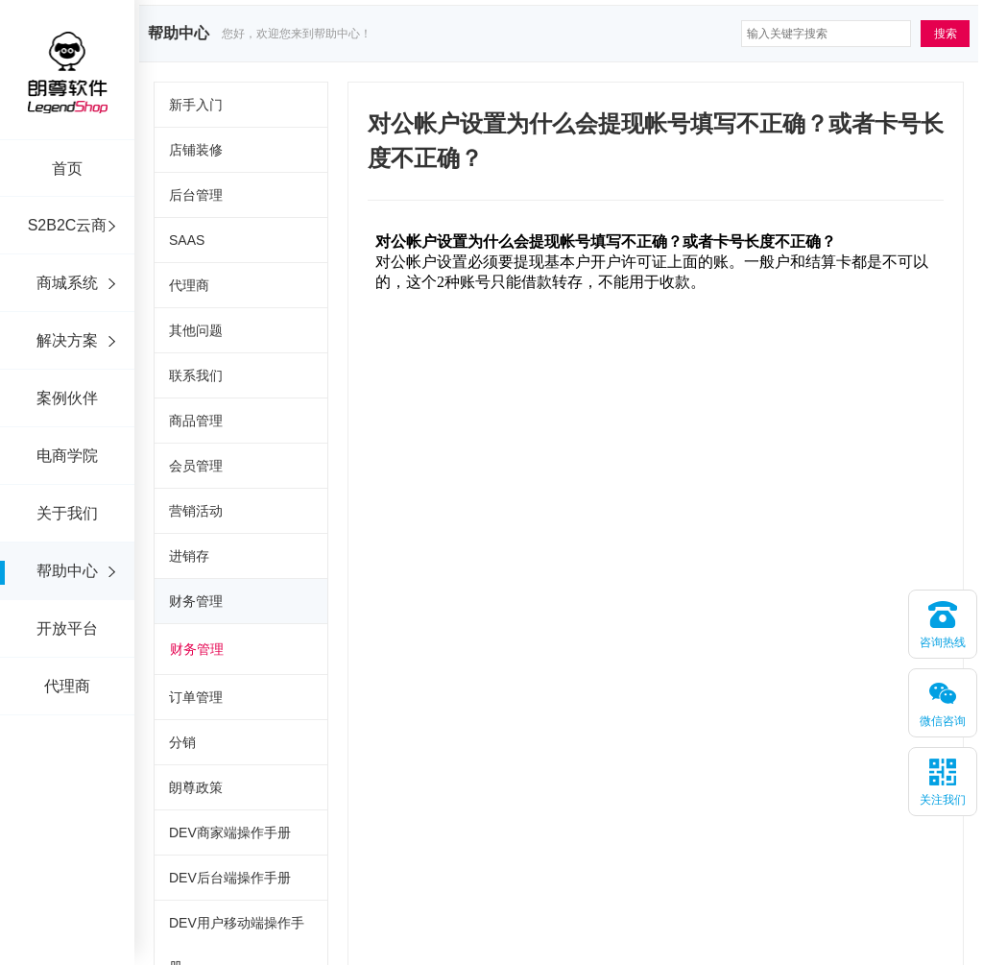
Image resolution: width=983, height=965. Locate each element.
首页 (67, 168)
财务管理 (197, 649)
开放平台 (67, 628)
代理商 (67, 686)
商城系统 (67, 283)
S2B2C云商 (68, 225)
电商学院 (67, 455)
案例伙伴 (67, 398)
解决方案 (67, 340)
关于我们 (67, 513)
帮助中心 (67, 571)
